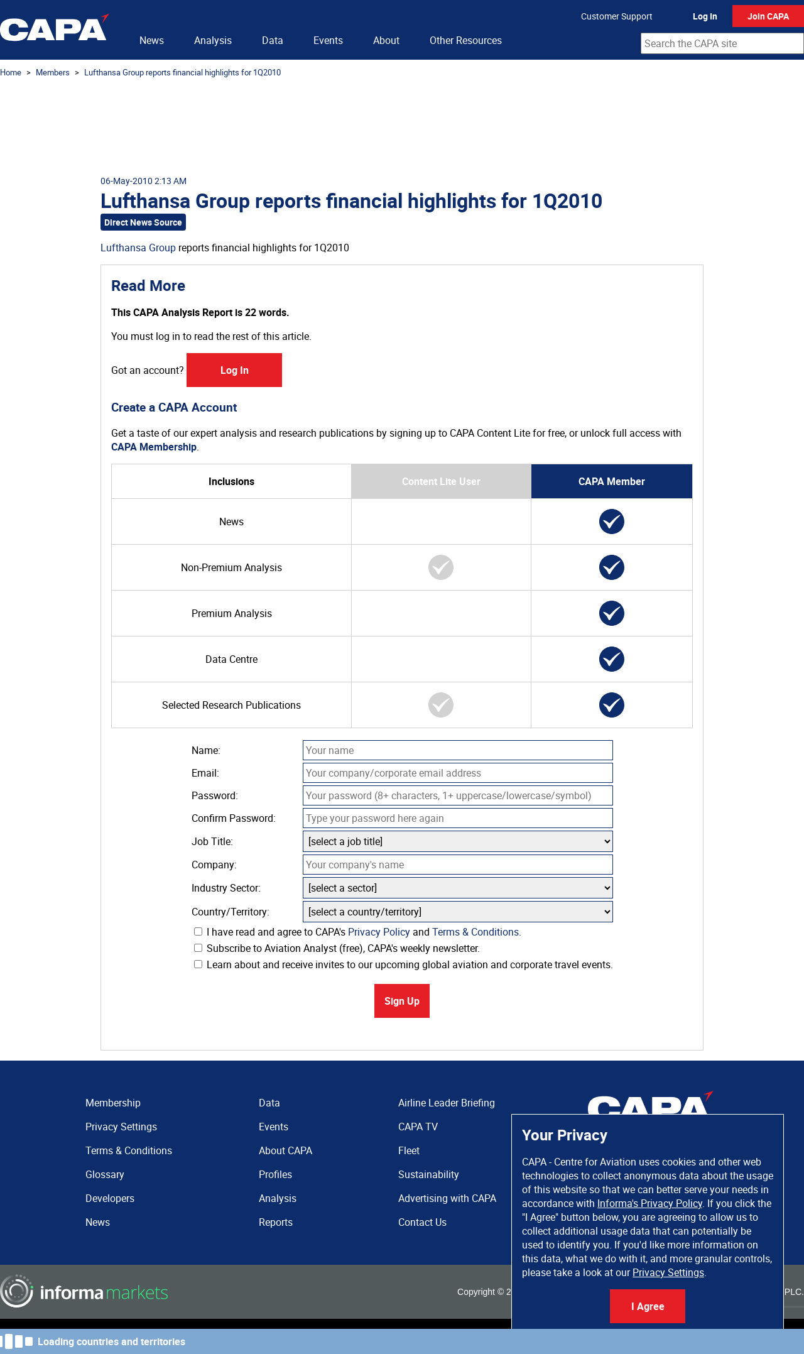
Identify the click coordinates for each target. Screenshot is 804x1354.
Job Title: (212, 841)
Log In (705, 16)
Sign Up (402, 1001)
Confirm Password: (234, 818)
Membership (113, 1103)
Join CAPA (768, 16)
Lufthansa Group (138, 247)
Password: (215, 795)
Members (53, 72)
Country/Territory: (230, 912)
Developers (109, 1198)
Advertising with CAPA (447, 1198)
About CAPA (285, 1150)
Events (328, 40)
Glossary (104, 1174)
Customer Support (617, 16)
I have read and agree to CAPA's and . (357, 932)
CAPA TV (418, 1126)
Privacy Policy (379, 932)
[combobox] (722, 43)
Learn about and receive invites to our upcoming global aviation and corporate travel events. (403, 964)
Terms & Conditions (475, 932)
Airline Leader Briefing (446, 1103)
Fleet (409, 1150)
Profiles (275, 1174)
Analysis (213, 40)
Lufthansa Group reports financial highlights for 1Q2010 (182, 72)
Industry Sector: (226, 888)
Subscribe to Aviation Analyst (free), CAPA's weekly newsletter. (337, 948)
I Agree (648, 1306)
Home (10, 72)
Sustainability (428, 1174)
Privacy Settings (668, 1272)
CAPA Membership (154, 447)
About (386, 40)
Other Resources (466, 40)
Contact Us (422, 1222)
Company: (214, 864)
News (151, 40)
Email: (205, 773)
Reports (276, 1222)
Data (272, 40)
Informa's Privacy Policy (649, 1203)
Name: (206, 750)
